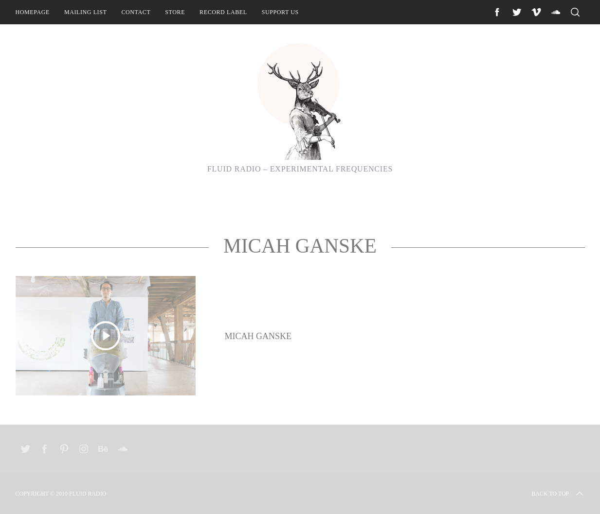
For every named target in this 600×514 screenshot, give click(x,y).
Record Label (223, 12)
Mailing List (85, 12)
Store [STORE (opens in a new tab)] (175, 12)
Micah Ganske (258, 336)
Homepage (33, 12)
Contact (135, 12)
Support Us (280, 12)
